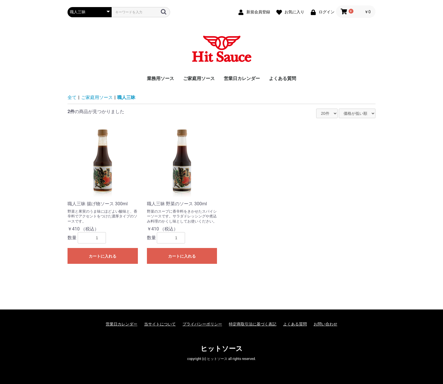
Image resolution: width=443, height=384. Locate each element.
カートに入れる (102, 256)
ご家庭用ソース (199, 78)
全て (72, 97)
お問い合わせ (325, 324)
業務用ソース (160, 78)
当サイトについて (160, 324)
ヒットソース (222, 349)
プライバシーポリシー (202, 324)
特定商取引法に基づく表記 (252, 324)
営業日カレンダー (242, 78)
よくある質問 (282, 78)
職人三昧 (126, 97)
